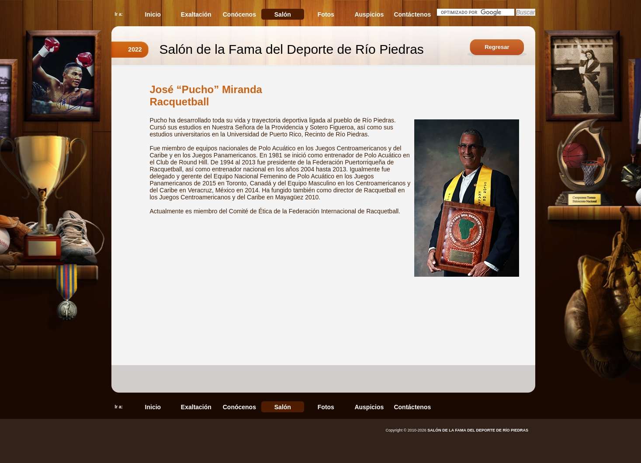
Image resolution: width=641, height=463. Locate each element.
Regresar (497, 47)
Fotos (326, 14)
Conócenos (239, 14)
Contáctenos (412, 14)
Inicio (153, 14)
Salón (282, 14)
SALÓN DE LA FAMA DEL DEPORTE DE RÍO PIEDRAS (477, 430)
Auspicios (369, 14)
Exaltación (196, 14)
